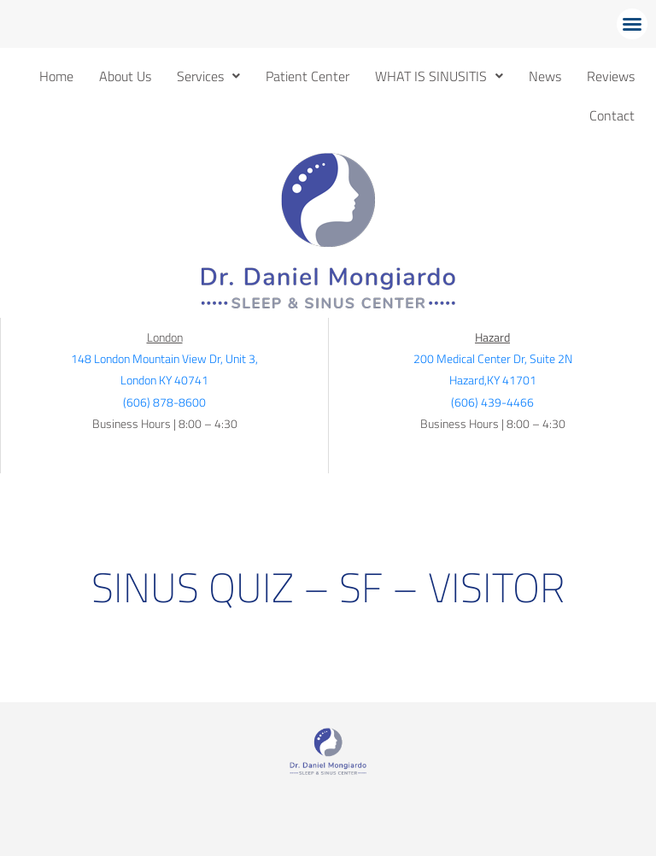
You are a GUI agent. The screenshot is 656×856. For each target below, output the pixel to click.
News (545, 76)
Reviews (611, 76)
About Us (125, 76)
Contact (612, 115)
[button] (632, 24)
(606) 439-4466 (492, 402)
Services (208, 76)
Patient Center (307, 76)
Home (56, 76)
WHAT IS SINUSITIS (439, 76)
